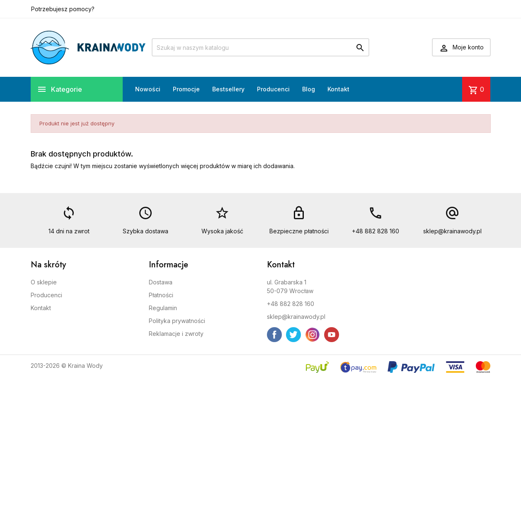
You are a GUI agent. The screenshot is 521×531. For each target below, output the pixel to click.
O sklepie (44, 282)
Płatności (161, 295)
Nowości (147, 89)
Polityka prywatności (177, 320)
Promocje (186, 89)
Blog (308, 89)
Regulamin (163, 307)
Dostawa (160, 282)
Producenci (273, 89)
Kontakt (338, 89)
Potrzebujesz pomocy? (63, 8)
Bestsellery (228, 89)
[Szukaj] (260, 47)
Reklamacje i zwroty (176, 333)
